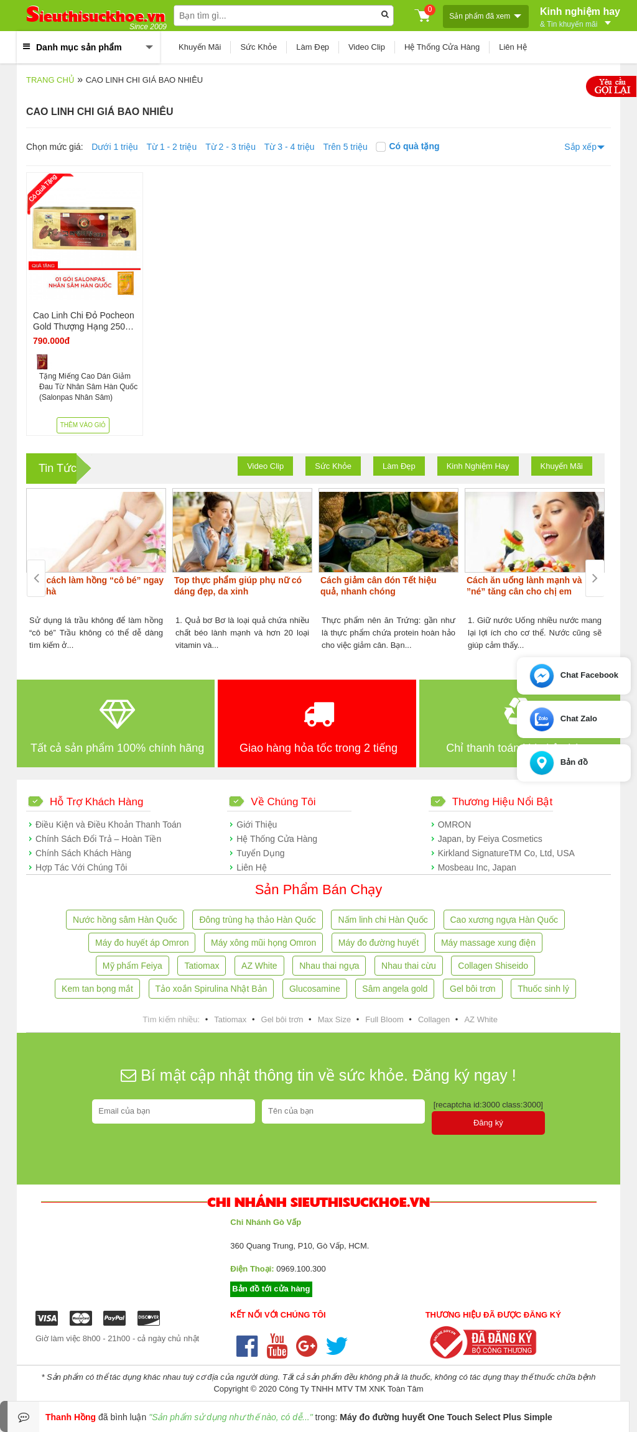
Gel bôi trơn (473, 989)
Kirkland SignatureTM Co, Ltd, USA (506, 853)
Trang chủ (50, 80)
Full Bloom (384, 1019)
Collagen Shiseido (493, 966)
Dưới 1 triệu (114, 147)
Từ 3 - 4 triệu (289, 147)
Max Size (334, 1019)
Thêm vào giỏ (83, 425)
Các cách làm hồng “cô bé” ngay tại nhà (96, 585)
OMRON (455, 824)
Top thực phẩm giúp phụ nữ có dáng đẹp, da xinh (238, 585)
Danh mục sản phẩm (79, 47)
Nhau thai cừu (408, 966)
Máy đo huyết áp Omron (141, 943)
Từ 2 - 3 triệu (230, 147)
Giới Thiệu (256, 824)
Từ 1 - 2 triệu (171, 147)
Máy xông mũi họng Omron (263, 943)
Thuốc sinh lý (543, 989)
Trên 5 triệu (345, 147)
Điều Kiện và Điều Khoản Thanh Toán (108, 824)
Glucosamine (314, 989)
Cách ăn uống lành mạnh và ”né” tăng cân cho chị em (524, 585)
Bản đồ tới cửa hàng (271, 1288)
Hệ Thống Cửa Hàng (442, 47)
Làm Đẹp (312, 47)
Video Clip (366, 47)
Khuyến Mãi (200, 47)
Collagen (434, 1019)
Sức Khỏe (258, 47)
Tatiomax (201, 966)
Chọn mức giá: (54, 147)
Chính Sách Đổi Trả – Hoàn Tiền (98, 839)
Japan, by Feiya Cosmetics (490, 839)
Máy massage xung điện (488, 943)
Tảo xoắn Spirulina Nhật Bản (211, 989)
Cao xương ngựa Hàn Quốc (504, 920)
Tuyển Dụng (260, 853)
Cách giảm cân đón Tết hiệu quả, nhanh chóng (378, 585)
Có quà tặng (407, 146)
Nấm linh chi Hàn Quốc (382, 920)
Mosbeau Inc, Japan (477, 867)
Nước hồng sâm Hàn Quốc (125, 920)
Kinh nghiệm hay (580, 16)
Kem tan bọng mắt (97, 989)
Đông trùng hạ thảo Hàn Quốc (257, 920)
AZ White (259, 966)
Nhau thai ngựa (329, 966)
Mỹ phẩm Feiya (132, 966)
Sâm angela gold (394, 989)
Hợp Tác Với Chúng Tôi (81, 867)
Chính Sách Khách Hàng (83, 853)
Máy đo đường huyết (378, 943)
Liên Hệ (513, 47)
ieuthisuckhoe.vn (95, 16)
